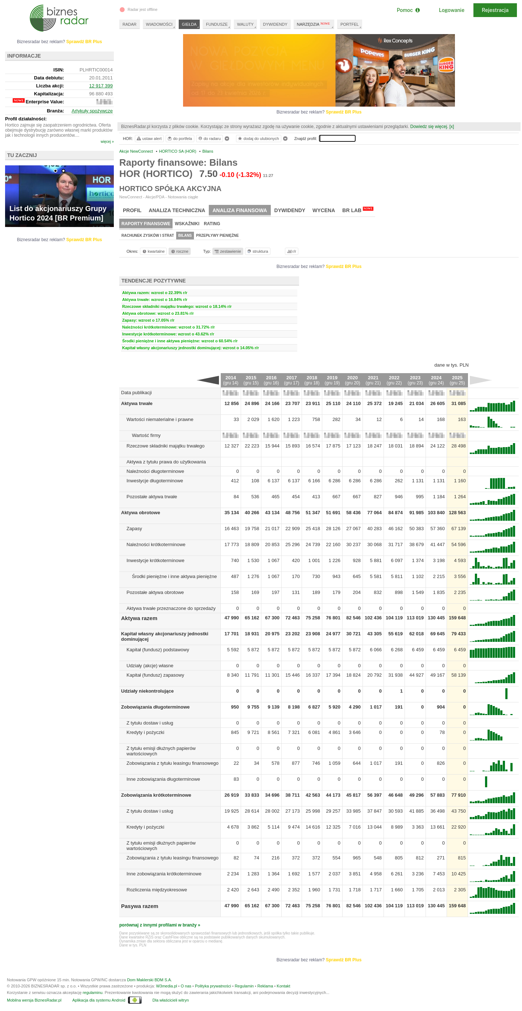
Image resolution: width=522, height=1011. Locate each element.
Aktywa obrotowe (140, 512)
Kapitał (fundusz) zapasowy (155, 675)
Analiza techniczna (177, 210)
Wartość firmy (146, 435)
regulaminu (92, 992)
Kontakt (283, 986)
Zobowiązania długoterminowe (155, 707)
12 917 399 (101, 85)
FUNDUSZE (217, 24)
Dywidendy (290, 210)
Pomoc (408, 10)
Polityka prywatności (213, 986)
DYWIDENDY (275, 24)
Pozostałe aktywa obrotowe (155, 592)
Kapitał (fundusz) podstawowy (158, 649)
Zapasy (134, 528)
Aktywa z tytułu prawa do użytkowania (166, 462)
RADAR (130, 24)
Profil (132, 210)
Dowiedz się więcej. (429, 126)
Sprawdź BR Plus (344, 112)
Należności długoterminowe (155, 471)
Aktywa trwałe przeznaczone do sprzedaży (171, 608)
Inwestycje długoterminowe (155, 480)
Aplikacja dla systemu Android (98, 1000)
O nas (186, 986)
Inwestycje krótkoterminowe (156, 560)
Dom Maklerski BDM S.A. (149, 980)
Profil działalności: (26, 118)
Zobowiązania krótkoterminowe (156, 795)
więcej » (107, 142)
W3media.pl (166, 986)
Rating (212, 223)
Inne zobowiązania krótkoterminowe (164, 873)
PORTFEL (349, 24)
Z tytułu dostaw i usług (150, 723)
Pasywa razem (139, 906)
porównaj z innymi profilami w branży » (159, 925)
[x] (452, 126)
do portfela (179, 138)
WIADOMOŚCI (159, 24)
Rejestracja (495, 10)
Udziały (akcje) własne (150, 665)
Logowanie (451, 10)
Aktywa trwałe (137, 403)
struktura (257, 251)
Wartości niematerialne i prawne (160, 419)
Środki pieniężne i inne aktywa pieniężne (174, 576)
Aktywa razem (139, 618)
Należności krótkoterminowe (156, 544)
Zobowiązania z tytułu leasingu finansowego (173, 763)
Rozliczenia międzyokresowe (157, 889)
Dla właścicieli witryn (171, 1000)
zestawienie (227, 251)
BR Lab (357, 210)
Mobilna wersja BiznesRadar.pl (34, 1000)
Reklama (265, 986)
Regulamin (244, 986)
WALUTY (245, 24)
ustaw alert (149, 138)
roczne (179, 251)
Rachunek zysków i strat (147, 236)
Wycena (323, 210)
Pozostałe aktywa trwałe (152, 496)
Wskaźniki (187, 223)
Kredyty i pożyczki (145, 732)
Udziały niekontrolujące (147, 691)
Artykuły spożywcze (92, 111)
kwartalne (153, 251)
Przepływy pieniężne (217, 236)
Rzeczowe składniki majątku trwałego (165, 446)
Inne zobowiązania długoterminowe (163, 779)
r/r (291, 251)
